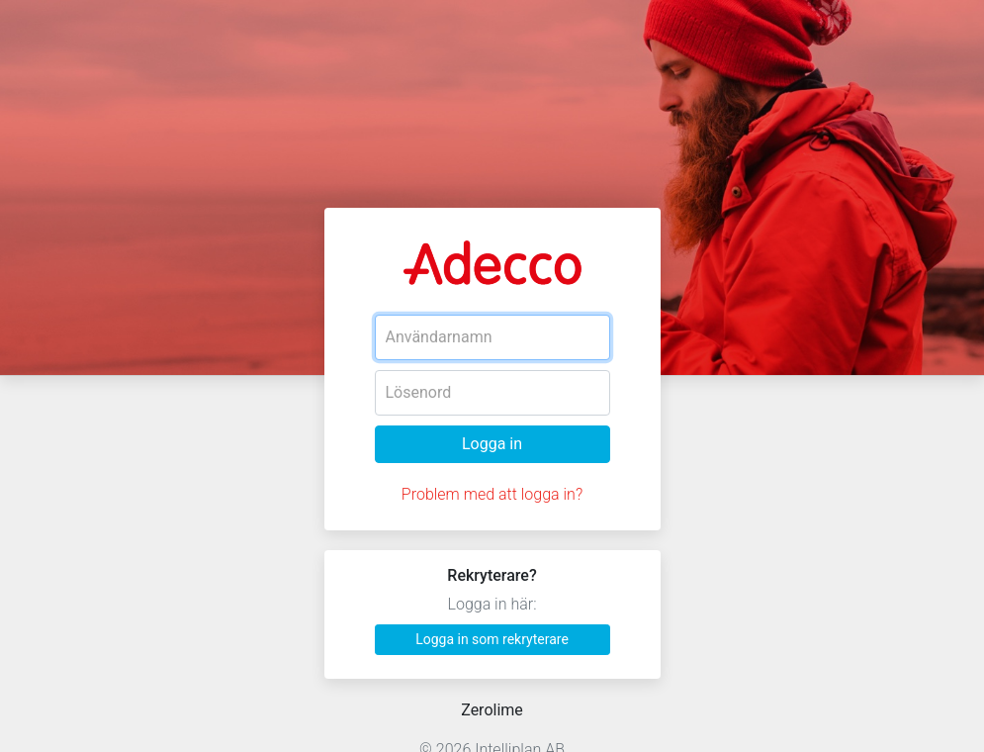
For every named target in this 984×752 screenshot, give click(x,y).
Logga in (492, 443)
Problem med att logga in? (492, 494)
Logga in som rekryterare (492, 639)
